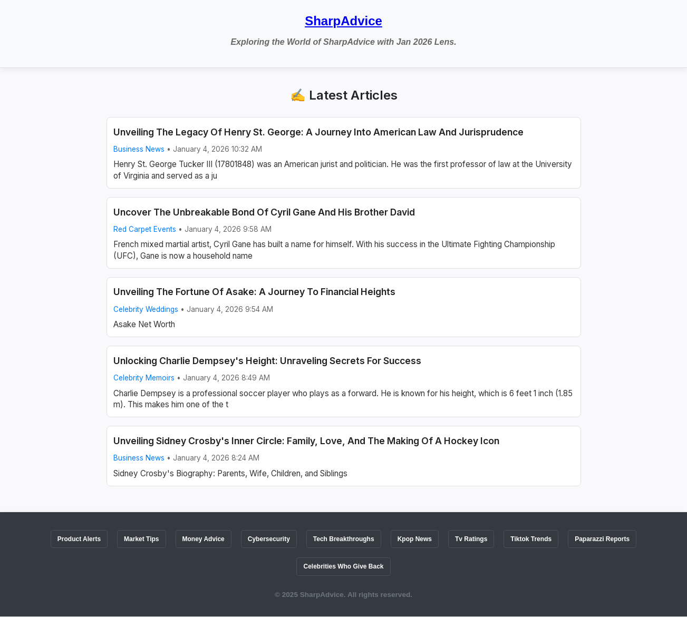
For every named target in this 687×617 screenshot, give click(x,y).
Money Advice (203, 539)
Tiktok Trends (530, 539)
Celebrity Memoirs (144, 378)
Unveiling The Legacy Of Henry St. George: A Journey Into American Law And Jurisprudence (318, 132)
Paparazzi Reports (602, 539)
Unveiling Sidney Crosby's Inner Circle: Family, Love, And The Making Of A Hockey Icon (306, 440)
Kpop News (415, 539)
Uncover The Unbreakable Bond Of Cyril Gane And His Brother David (264, 212)
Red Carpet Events (144, 229)
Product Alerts (79, 539)
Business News (139, 149)
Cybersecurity (269, 539)
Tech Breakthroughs (343, 539)
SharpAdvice (343, 21)
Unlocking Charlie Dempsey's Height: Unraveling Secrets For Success (267, 360)
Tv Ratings (471, 539)
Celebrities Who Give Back (343, 566)
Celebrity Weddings (145, 309)
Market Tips (141, 539)
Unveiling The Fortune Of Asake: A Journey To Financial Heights (254, 291)
